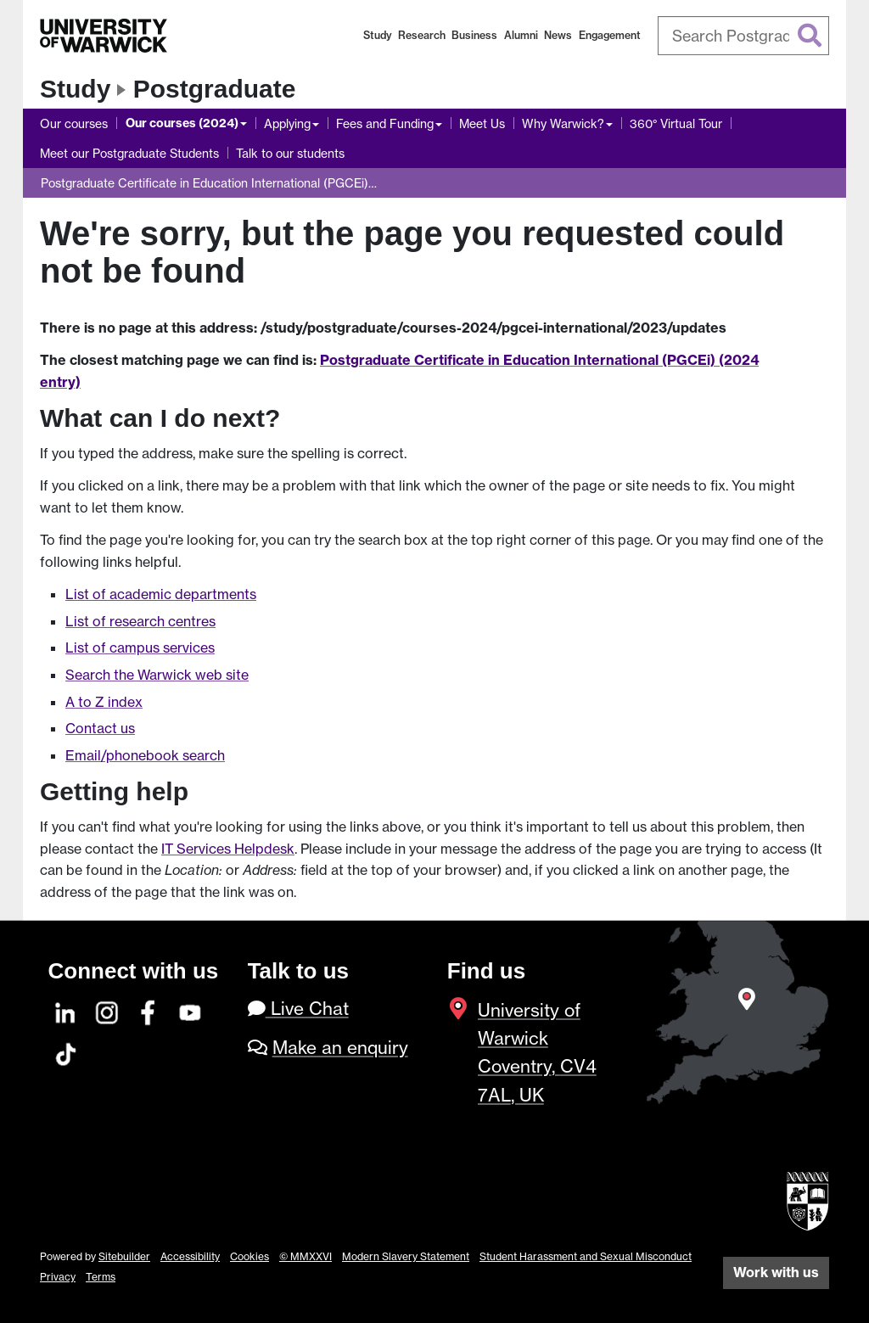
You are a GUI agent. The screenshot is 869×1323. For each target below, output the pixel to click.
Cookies (249, 1256)
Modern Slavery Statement (405, 1256)
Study (377, 35)
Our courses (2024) (182, 123)
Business (474, 35)
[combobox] (744, 35)
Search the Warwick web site (157, 674)
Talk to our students (290, 153)
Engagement (610, 35)
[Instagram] (108, 1010)
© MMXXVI (305, 1256)
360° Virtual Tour (676, 123)
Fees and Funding (385, 123)
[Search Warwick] (744, 35)
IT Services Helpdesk (227, 848)
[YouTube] (191, 1010)
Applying (287, 123)
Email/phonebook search (145, 755)
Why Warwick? (563, 123)
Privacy (58, 1276)
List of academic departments (160, 594)
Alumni (521, 35)
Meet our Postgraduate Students (129, 153)
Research (422, 35)
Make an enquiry (340, 1047)
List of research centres (140, 621)
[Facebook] (149, 1010)
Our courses (74, 123)
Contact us (100, 728)
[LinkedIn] (66, 1010)
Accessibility (190, 1256)
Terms (100, 1276)
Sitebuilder (124, 1256)
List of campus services (140, 647)
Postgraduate (214, 89)
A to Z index (104, 701)
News (558, 35)
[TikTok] (66, 1051)
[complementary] (685, 1196)
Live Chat (298, 1008)
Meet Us (482, 123)
